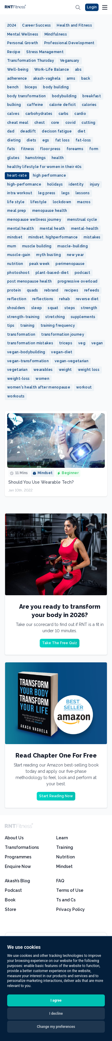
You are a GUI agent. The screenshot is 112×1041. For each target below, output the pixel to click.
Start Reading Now (56, 796)
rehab (64, 299)
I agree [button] (56, 1000)
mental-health (85, 228)
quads (32, 290)
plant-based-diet (52, 273)
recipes (71, 290)
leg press (47, 193)
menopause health (49, 211)
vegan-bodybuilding (26, 352)
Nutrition (65, 857)
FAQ (60, 880)
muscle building (37, 246)
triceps (65, 343)
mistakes (92, 237)
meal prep (16, 211)
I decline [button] (56, 1013)
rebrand (51, 290)
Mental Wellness (23, 34)
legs (66, 193)
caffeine (35, 105)
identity (76, 184)
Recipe (13, 52)
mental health (20, 228)
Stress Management (45, 52)
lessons (83, 193)
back (85, 78)
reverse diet (87, 299)
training (27, 325)
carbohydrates (39, 114)
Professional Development (69, 43)
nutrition (15, 264)
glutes (13, 158)
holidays (55, 184)
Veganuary (69, 60)
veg (81, 343)
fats (11, 149)
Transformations (22, 847)
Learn (62, 837)
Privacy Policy (70, 909)
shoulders (16, 308)
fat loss (62, 140)
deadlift (28, 131)
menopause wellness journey (34, 220)
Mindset (64, 866)
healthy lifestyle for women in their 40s (44, 167)
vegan (97, 343)
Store (10, 909)
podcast (82, 273)
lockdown (62, 202)
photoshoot (18, 273)
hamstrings (35, 158)
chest (39, 123)
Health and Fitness (74, 25)
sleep (36, 308)
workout (84, 387)
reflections (42, 299)
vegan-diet (61, 352)
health (58, 158)
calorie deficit (62, 105)
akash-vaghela (47, 78)
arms (71, 78)
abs (78, 69)
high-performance (24, 184)
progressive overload (77, 281)
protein (14, 290)
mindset (14, 237)
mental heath (52, 228)
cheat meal (17, 123)
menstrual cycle (82, 220)
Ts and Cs (66, 899)
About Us (14, 837)
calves (13, 114)
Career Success (36, 25)
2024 (11, 25)
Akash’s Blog (17, 880)
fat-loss (83, 140)
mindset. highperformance (53, 237)
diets (31, 140)
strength (89, 308)
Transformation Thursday (30, 60)
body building (56, 87)
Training (64, 847)
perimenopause (70, 264)
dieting (14, 140)
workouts (15, 396)
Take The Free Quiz (59, 643)
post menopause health (29, 281)
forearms (75, 149)
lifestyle (38, 202)
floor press (50, 149)
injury (95, 184)
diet (81, 131)
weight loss (88, 370)
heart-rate (17, 175)
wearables (43, 370)
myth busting (48, 255)
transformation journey (62, 334)
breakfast (91, 96)
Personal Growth (22, 43)
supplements (83, 317)
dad (10, 131)
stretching (55, 317)
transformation (21, 334)
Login (92, 7)
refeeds (91, 290)
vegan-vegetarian (71, 361)
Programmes (18, 857)
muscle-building (72, 246)
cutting (88, 123)
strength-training (23, 317)
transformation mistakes (30, 343)
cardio (80, 114)
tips (10, 325)
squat (53, 308)
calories (89, 105)
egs (45, 140)
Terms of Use (69, 890)
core (55, 123)
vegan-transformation (28, 361)
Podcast (13, 890)
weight (65, 370)
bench (13, 87)
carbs (64, 114)
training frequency (58, 325)
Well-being (17, 69)
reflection (16, 299)
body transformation (26, 96)
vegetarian (17, 370)
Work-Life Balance (51, 69)
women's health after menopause (38, 387)
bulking (14, 105)
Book (10, 899)
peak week (39, 264)
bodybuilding (64, 96)
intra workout (19, 193)
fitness (27, 149)
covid (70, 123)
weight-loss (18, 379)
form (93, 149)
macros (83, 202)
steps (70, 308)
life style (15, 202)
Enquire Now (18, 866)
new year (75, 255)
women (42, 379)
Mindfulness (56, 34)
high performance (49, 175)
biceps (31, 87)
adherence (17, 78)
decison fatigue (57, 131)
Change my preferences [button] (56, 1027)
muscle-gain (18, 255)
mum (11, 246)
